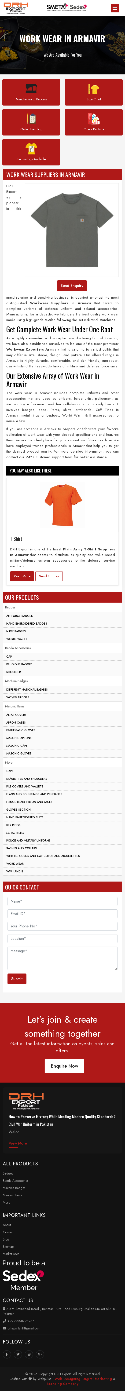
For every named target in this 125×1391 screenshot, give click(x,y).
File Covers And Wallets (24, 786)
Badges (10, 607)
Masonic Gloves (18, 753)
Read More (22, 576)
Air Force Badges (19, 616)
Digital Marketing (97, 1378)
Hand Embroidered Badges (26, 624)
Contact (8, 1232)
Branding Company (62, 1383)
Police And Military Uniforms (28, 840)
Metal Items (15, 833)
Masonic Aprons (19, 738)
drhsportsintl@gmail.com (21, 1328)
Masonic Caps (17, 746)
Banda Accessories (18, 648)
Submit (17, 978)
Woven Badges (17, 697)
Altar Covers (16, 715)
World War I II (16, 639)
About (7, 1225)
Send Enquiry (49, 576)
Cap (9, 657)
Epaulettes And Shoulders (26, 779)
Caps (10, 771)
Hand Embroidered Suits (25, 817)
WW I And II (14, 871)
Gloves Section (18, 810)
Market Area (11, 1254)
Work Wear (15, 864)
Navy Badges (16, 631)
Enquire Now (60, 1066)
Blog (6, 1239)
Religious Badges (19, 664)
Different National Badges (27, 690)
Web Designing (68, 1378)
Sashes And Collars (21, 848)
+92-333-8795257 (18, 1321)
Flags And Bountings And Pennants (34, 794)
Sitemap (8, 1246)
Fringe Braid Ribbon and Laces (29, 802)
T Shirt (16, 538)
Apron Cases (16, 723)
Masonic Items (14, 706)
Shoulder (13, 672)
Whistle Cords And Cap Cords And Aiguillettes (43, 856)
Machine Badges (16, 681)
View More (18, 1143)
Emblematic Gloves (20, 730)
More (8, 762)
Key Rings (13, 825)
